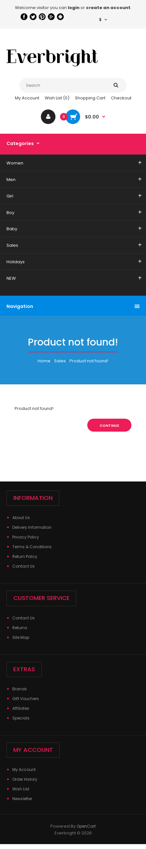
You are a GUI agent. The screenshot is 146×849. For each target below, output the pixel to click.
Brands (19, 689)
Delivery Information (32, 527)
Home (44, 361)
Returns (19, 627)
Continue (109, 425)
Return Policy (24, 556)
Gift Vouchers (25, 698)
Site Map (20, 637)
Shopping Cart (90, 98)
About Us (21, 517)
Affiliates (20, 708)
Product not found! (88, 361)
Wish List (20, 789)
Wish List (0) (57, 98)
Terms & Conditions (32, 546)
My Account (27, 98)
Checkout (121, 98)
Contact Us (23, 566)
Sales (60, 361)
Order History (24, 779)
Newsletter (22, 798)
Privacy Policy (25, 537)
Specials (21, 718)
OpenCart (86, 826)
